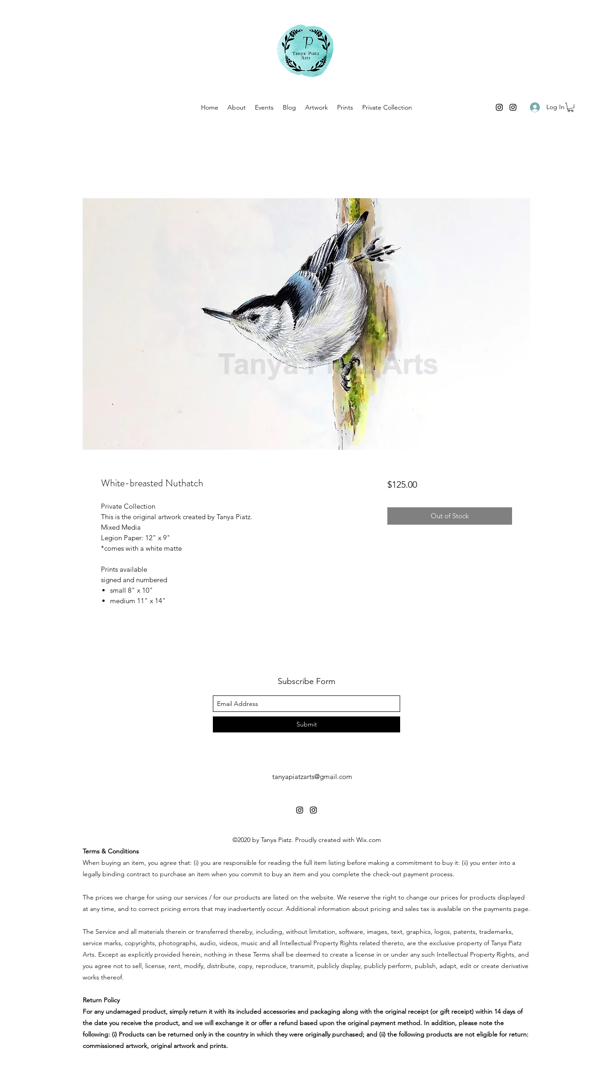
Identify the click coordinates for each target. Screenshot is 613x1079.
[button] (570, 107)
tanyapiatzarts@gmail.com (312, 776)
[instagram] (499, 107)
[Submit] (306, 724)
